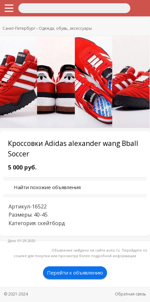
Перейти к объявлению (75, 272)
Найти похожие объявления (47, 187)
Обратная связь (130, 294)
